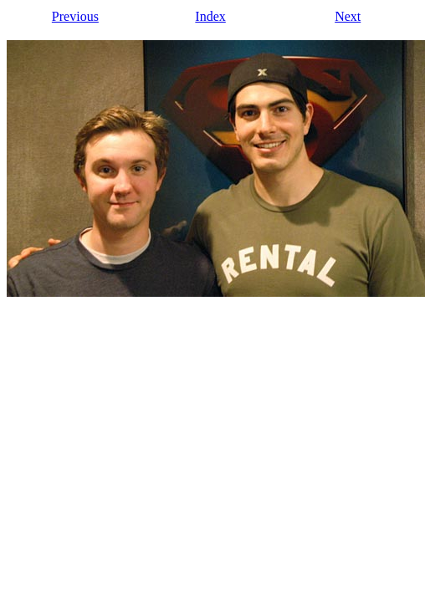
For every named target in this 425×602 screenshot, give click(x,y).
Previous (75, 16)
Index (210, 16)
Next (348, 16)
